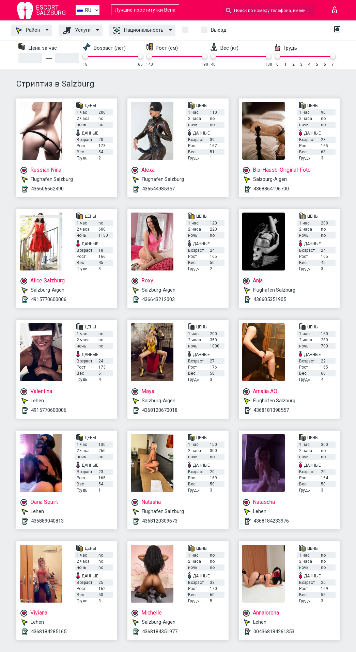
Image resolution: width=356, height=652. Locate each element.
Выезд (219, 30)
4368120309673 (159, 521)
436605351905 (269, 299)
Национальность (138, 30)
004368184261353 (273, 631)
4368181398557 (271, 410)
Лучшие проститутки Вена (145, 10)
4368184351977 (159, 631)
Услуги (77, 30)
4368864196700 (271, 189)
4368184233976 (271, 521)
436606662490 (47, 189)
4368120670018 (159, 410)
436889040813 (47, 521)
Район (28, 30)
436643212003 (158, 299)
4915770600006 (48, 299)
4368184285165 (48, 631)
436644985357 (158, 189)
